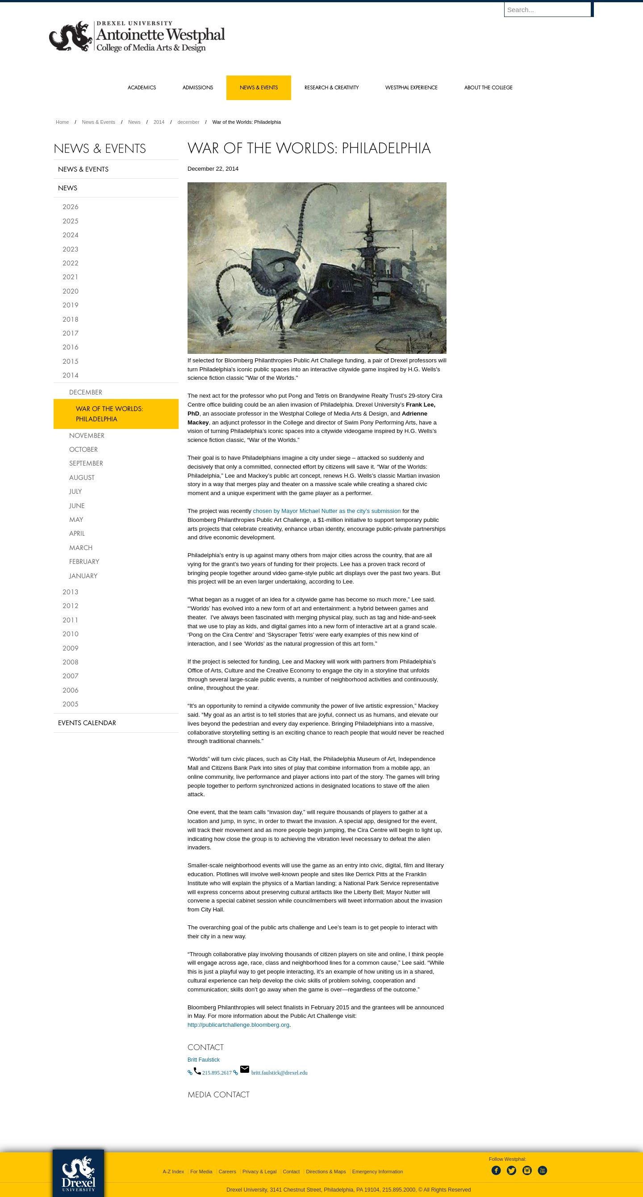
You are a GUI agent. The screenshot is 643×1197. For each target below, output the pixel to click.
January (83, 575)
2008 (71, 661)
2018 (71, 319)
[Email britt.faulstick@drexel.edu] (270, 1072)
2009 (71, 647)
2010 (71, 633)
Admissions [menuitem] (198, 87)
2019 (71, 304)
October (83, 449)
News (134, 122)
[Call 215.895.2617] (210, 1072)
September (86, 462)
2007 (71, 675)
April (77, 533)
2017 (71, 332)
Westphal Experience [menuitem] (411, 87)
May (76, 519)
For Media (201, 1171)
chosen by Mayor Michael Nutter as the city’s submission (327, 511)
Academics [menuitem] (142, 87)
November (86, 435)
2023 (71, 248)
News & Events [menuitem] (259, 87)
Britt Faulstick (204, 1060)
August (82, 477)
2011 (71, 619)
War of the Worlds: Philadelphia (109, 413)
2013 (71, 591)
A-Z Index (173, 1171)
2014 (159, 122)
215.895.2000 (398, 1190)
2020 (71, 290)
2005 (71, 703)
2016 (71, 346)
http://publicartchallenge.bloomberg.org (238, 1024)
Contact (291, 1171)
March (80, 547)
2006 (71, 689)
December (85, 391)
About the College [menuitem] (488, 87)
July (75, 491)
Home (62, 122)
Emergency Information (377, 1171)
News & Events (99, 122)
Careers (227, 1171)
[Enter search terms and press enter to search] (553, 9)
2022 (71, 262)
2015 (71, 361)
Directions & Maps (326, 1171)
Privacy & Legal (259, 1171)
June (77, 505)
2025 (71, 220)
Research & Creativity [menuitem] (332, 87)
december (189, 122)
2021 (71, 276)
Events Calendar (87, 722)
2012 (71, 605)
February (84, 561)
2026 (71, 206)
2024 (71, 234)
